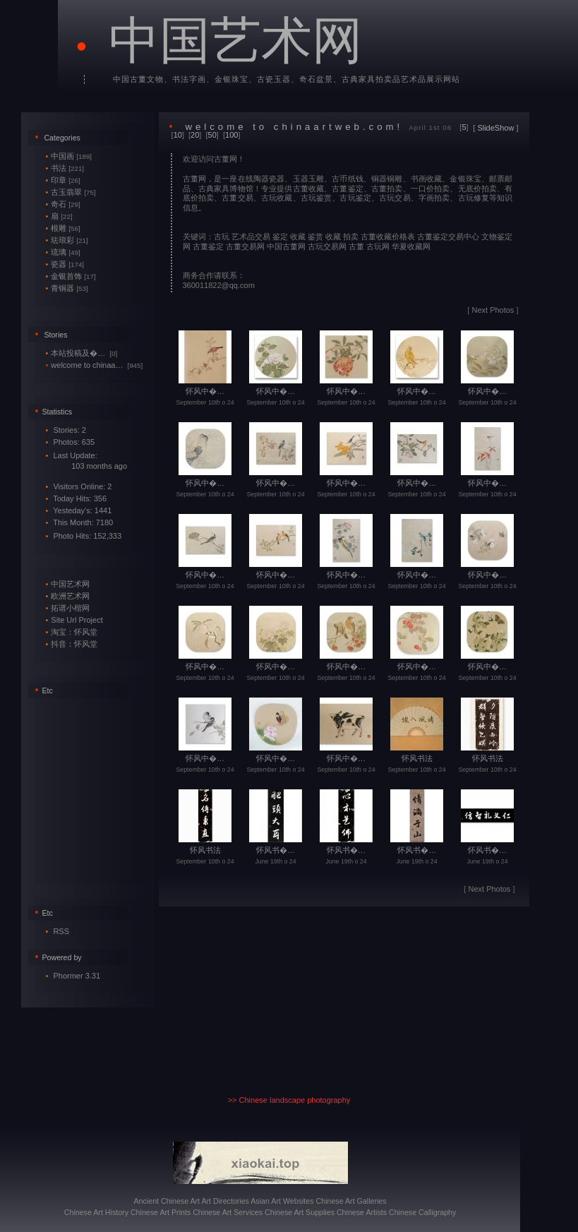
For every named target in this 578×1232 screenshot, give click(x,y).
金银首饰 (71, 276)
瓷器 (65, 264)
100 (231, 135)
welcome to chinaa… (94, 365)
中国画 (69, 156)
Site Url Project (76, 620)
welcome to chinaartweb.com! (294, 126)
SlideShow (495, 128)
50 (212, 135)
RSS (61, 931)
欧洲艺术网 (70, 596)
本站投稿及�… (82, 353)
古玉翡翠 (71, 192)
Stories (55, 334)
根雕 (63, 228)
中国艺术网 (236, 41)
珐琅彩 (67, 240)
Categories (62, 137)
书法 (65, 168)
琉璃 (63, 252)
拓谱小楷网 (70, 608)
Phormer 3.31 (76, 975)
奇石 (63, 204)
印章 (63, 180)
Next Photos (492, 310)
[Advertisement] (88, 788)
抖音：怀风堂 (74, 644)
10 (178, 135)
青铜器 (67, 288)
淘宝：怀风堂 (74, 632)
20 (195, 135)
